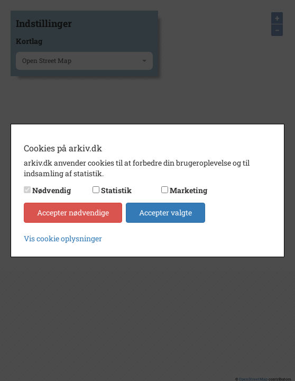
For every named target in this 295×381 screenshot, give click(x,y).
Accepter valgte (165, 212)
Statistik (116, 190)
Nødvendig (51, 190)
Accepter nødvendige (73, 212)
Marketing (188, 190)
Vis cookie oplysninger (63, 238)
